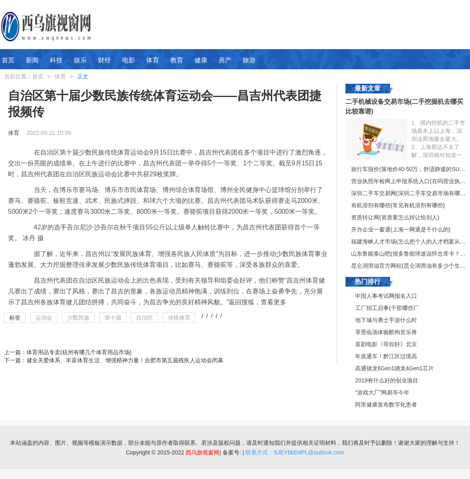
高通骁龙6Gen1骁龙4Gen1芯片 (394, 368)
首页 (8, 60)
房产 (225, 60)
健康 (200, 60)
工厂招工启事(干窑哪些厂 (387, 308)
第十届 (112, 317)
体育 (152, 60)
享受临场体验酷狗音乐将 (386, 332)
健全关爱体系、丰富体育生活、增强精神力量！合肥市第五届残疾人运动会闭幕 (125, 360)
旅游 (249, 60)
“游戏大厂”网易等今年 (382, 392)
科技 (56, 60)
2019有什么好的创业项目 (386, 380)
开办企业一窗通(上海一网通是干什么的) (400, 229)
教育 (176, 60)
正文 (82, 76)
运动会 (43, 317)
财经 (104, 60)
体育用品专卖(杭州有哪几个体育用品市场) (79, 352)
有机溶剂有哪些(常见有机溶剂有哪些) (398, 205)
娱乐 (80, 60)
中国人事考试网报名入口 (386, 296)
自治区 (144, 317)
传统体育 (179, 317)
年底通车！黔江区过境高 (386, 356)
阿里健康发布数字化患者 (386, 404)
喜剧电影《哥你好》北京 (386, 344)
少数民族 (78, 317)
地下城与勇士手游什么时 (386, 320)
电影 (128, 60)
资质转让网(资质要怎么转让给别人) (395, 217)
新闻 (32, 60)
